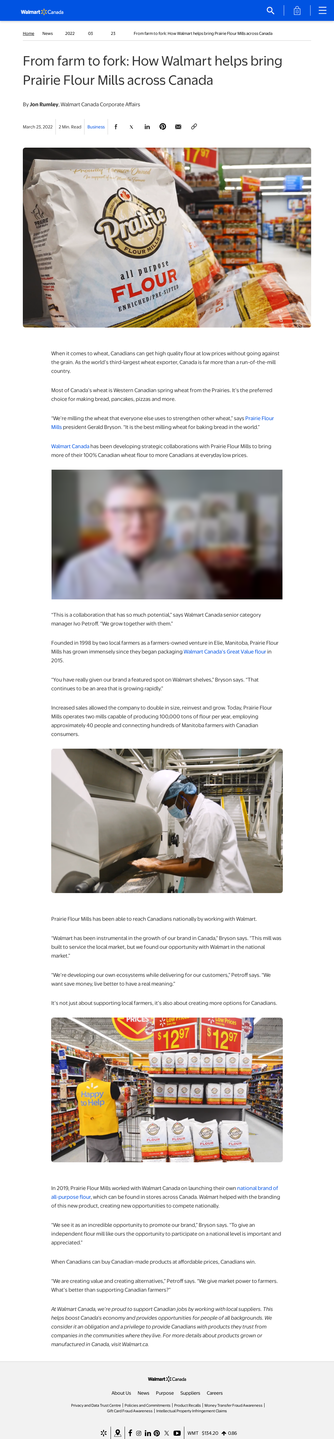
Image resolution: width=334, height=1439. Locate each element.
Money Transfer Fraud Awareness (234, 1405)
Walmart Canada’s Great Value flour (225, 651)
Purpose (165, 1392)
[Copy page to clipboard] (194, 127)
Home (28, 33)
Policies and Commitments (148, 1405)
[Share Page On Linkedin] (147, 127)
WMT (193, 1433)
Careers (215, 1392)
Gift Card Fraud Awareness (130, 1410)
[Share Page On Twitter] (131, 127)
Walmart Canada (70, 446)
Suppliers (190, 1392)
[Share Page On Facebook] (116, 127)
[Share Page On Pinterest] (163, 127)
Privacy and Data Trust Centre (96, 1405)
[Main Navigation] (324, 10)
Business (96, 127)
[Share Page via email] (178, 127)
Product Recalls (187, 1405)
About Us (121, 1392)
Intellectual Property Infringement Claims (191, 1410)
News (143, 1392)
